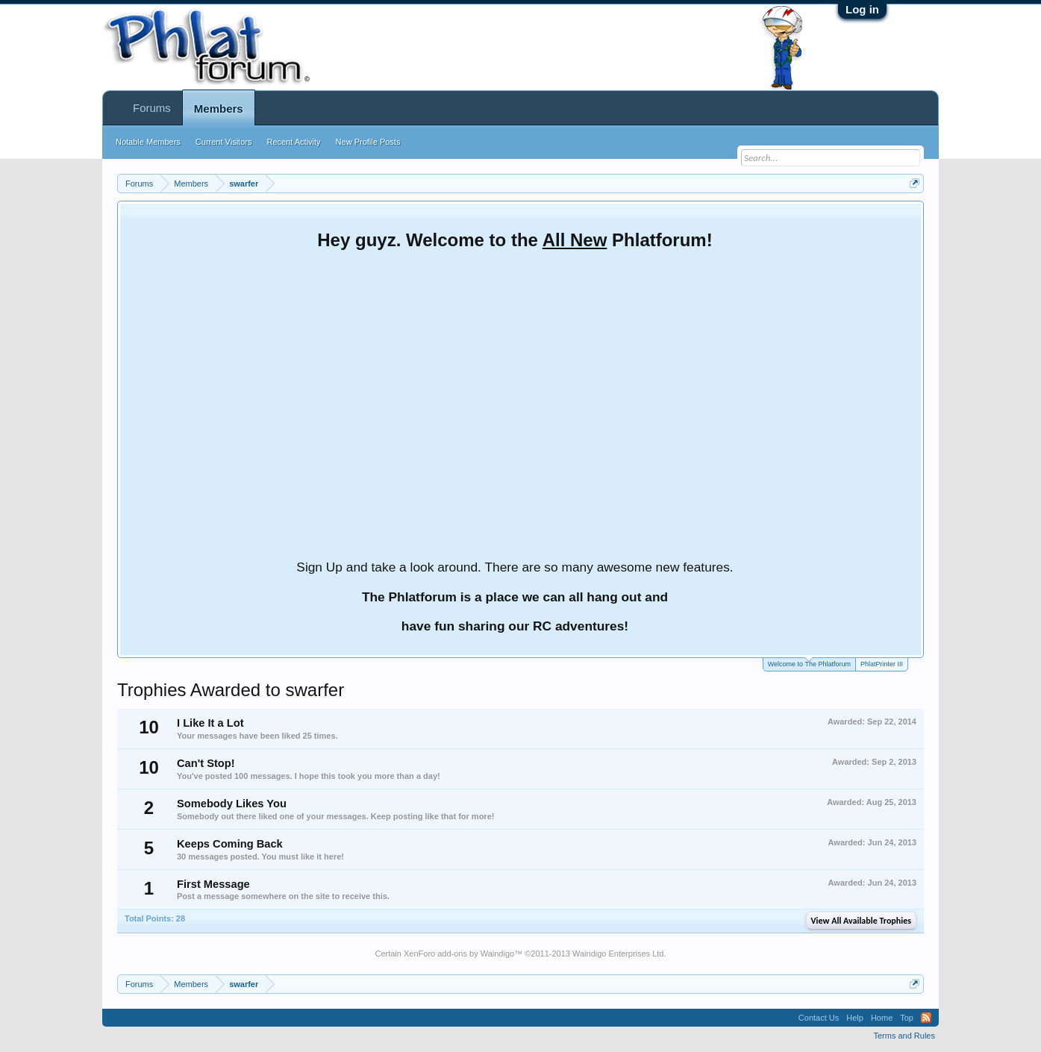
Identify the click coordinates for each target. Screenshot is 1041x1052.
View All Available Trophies (861, 920)
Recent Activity (293, 141)
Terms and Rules (904, 1035)
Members (218, 108)
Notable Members (148, 141)
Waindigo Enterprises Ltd (618, 953)
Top (906, 1017)
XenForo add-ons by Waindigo (459, 953)
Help (854, 1017)
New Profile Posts (368, 141)
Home (881, 1017)
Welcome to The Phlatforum (809, 663)
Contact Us (818, 1017)
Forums (152, 107)
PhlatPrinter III (881, 664)
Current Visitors (224, 141)
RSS (926, 1017)
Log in (862, 9)
